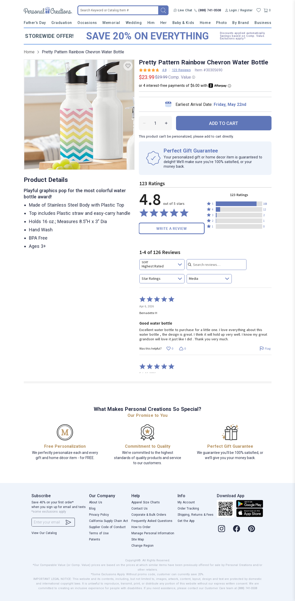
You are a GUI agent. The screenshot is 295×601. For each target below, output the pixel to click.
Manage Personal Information (152, 533)
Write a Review (171, 228)
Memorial (111, 23)
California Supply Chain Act (108, 521)
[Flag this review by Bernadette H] (265, 349)
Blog (92, 508)
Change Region (142, 545)
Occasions (87, 23)
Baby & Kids (183, 23)
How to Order (140, 527)
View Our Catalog (44, 533)
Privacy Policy (99, 515)
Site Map (137, 539)
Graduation (61, 23)
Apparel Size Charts (145, 502)
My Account (186, 502)
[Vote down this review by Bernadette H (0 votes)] (182, 349)
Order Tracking (188, 508)
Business (262, 23)
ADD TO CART (223, 123)
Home (205, 23)
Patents (94, 539)
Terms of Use (99, 533)
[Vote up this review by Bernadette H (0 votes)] (170, 349)
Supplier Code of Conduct (107, 527)
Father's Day (35, 23)
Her (163, 23)
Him (151, 23)
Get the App (186, 521)
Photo (221, 23)
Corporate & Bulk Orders (148, 515)
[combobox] (162, 264)
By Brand (240, 23)
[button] (239, 203)
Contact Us (139, 508)
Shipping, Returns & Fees (195, 515)
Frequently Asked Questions (151, 521)
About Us (95, 502)
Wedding (134, 23)
